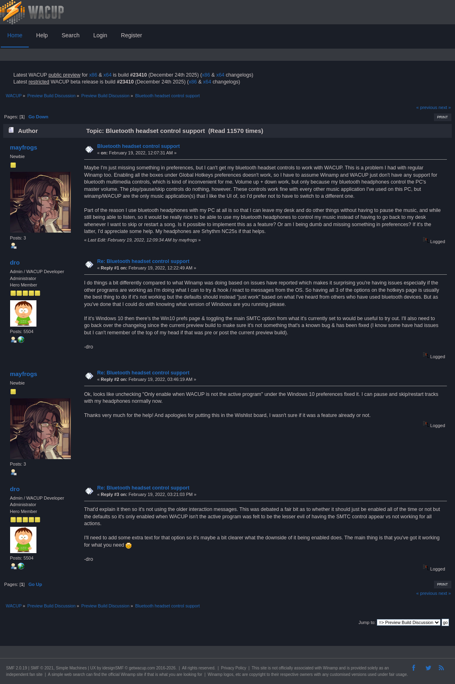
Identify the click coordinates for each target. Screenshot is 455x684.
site (263, 668)
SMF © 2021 (42, 668)
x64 (107, 75)
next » (444, 107)
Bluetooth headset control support (138, 146)
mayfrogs (23, 147)
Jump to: (367, 622)
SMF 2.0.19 (16, 668)
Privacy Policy (233, 668)
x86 (93, 75)
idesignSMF (113, 668)
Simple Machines (71, 668)
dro (14, 262)
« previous (426, 107)
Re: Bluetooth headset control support (143, 261)
